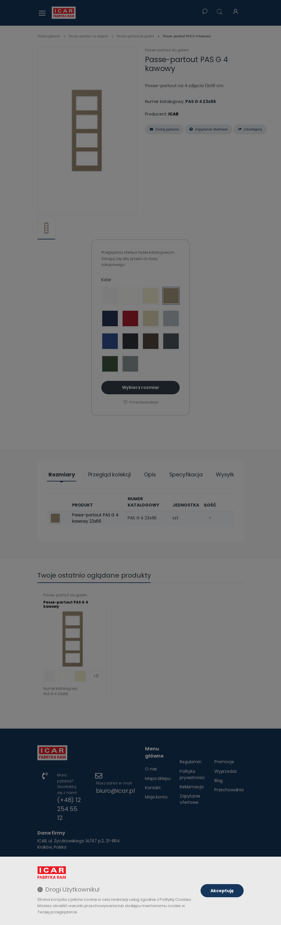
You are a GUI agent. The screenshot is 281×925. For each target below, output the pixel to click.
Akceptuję (222, 891)
